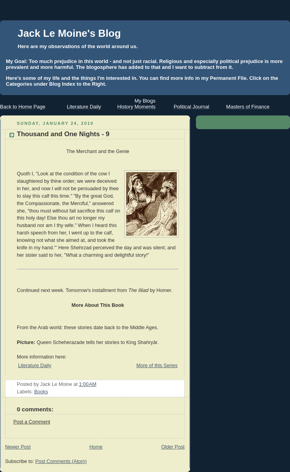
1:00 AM (87, 384)
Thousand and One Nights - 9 (63, 134)
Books (41, 392)
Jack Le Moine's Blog (69, 33)
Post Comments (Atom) (61, 461)
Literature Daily (34, 365)
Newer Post (18, 447)
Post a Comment (31, 422)
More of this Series (157, 365)
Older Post (173, 447)
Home (96, 447)
